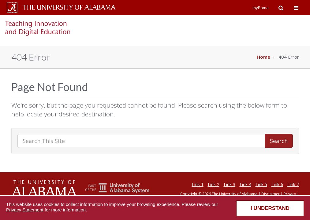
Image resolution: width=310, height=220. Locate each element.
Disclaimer (270, 193)
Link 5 (261, 184)
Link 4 (245, 184)
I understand (270, 208)
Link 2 (213, 184)
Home (263, 57)
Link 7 (293, 184)
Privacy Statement (24, 209)
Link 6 (277, 184)
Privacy (290, 193)
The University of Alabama (234, 193)
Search (279, 141)
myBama (260, 7)
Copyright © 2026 (195, 193)
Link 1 (198, 184)
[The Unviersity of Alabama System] (118, 192)
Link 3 (229, 184)
